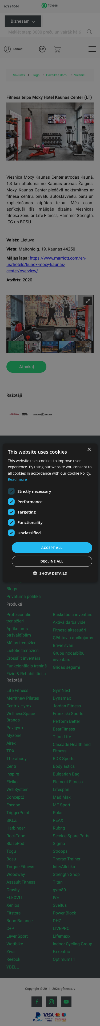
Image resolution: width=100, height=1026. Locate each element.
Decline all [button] (51, 561)
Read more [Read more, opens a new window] (17, 479)
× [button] (89, 450)
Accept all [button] (52, 547)
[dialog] (49, 513)
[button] (50, 573)
